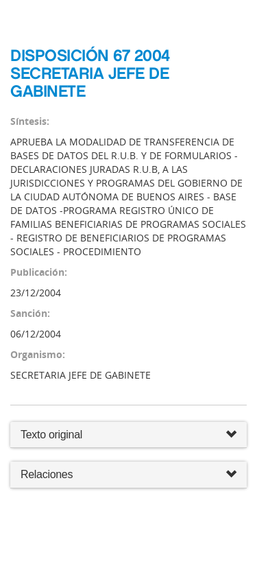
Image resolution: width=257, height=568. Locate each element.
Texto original (51, 434)
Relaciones (128, 475)
